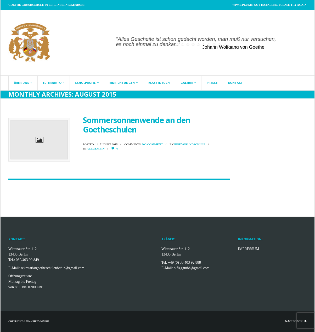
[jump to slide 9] (214, 44)
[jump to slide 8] (208, 44)
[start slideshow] (166, 44)
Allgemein (95, 148)
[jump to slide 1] (172, 44)
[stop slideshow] (225, 44)
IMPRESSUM (248, 249)
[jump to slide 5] (193, 44)
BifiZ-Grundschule (189, 144)
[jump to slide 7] (203, 44)
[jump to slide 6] (198, 44)
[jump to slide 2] (177, 44)
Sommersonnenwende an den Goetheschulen (136, 125)
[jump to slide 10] (219, 44)
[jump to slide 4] (187, 44)
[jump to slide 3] (182, 44)
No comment (152, 144)
